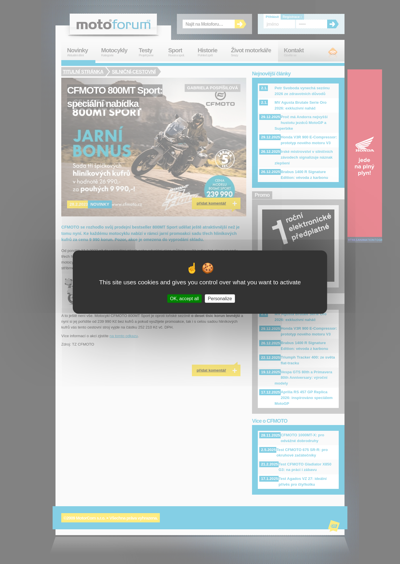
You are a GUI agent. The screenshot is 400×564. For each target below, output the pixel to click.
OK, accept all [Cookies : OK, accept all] (184, 298)
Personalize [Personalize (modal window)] (220, 298)
